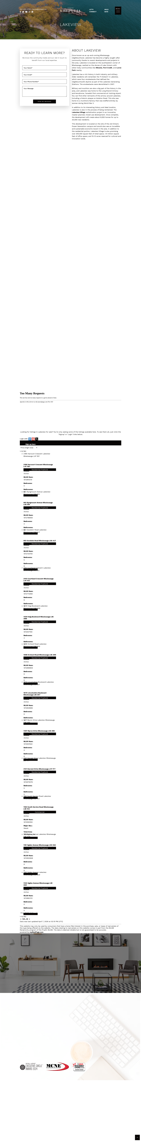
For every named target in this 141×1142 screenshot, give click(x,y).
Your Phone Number (31, 82)
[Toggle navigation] (118, 11)
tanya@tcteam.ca (39, 9)
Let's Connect (92, 11)
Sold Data (106, 11)
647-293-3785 (25, 9)
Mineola (99, 68)
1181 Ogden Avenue (39, 845)
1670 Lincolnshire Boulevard (34, 694)
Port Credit (107, 68)
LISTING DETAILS (31, 914)
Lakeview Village (78, 112)
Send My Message (44, 101)
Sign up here (30, 444)
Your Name (28, 68)
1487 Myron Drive (39, 731)
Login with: (24, 439)
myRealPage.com (36, 932)
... (25, 919)
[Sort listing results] (29, 447)
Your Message (28, 88)
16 (27, 919)
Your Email (28, 75)
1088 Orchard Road (39, 655)
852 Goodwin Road (39, 541)
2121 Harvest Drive (39, 769)
